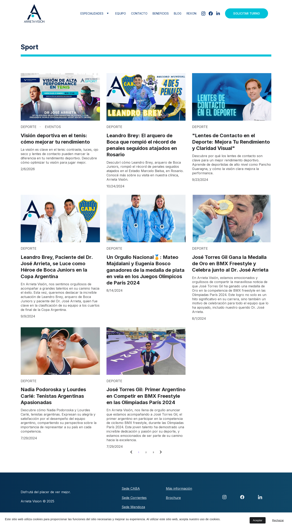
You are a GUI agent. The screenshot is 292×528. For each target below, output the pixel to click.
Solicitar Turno (246, 13)
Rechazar (278, 520)
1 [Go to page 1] (138, 452)
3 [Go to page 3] (153, 452)
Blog (177, 13)
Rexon (191, 13)
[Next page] (160, 452)
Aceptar (257, 520)
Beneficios (161, 13)
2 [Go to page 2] (146, 452)
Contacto (139, 13)
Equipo (120, 13)
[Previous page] (131, 452)
